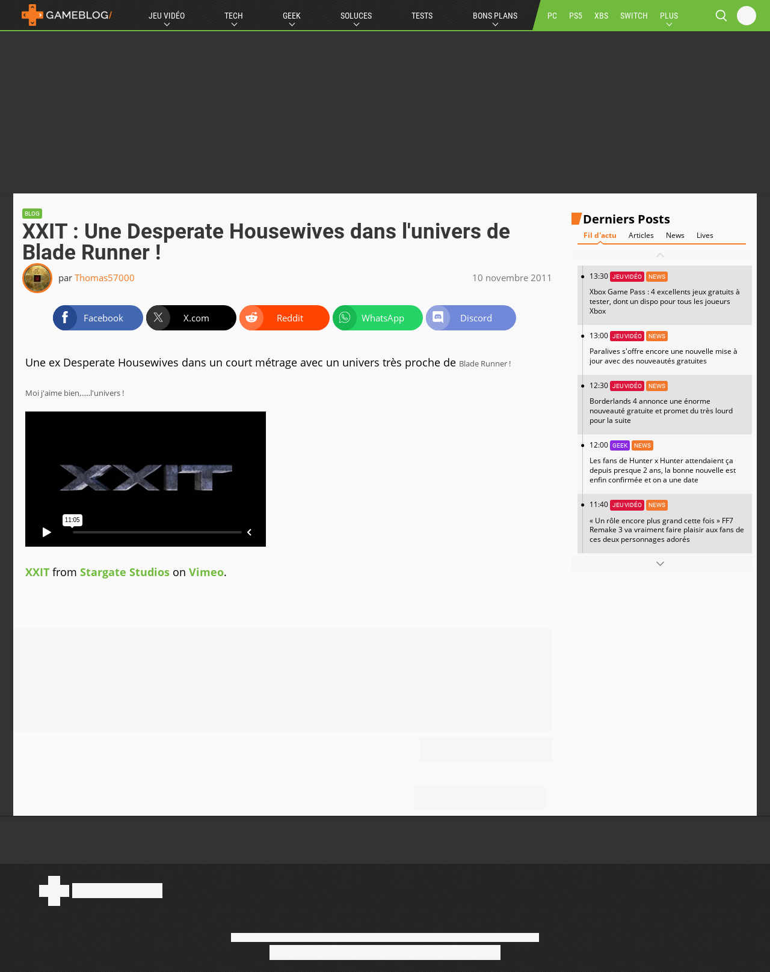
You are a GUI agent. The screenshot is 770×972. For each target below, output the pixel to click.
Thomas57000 (105, 278)
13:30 (668, 293)
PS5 (575, 15)
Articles (641, 235)
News (675, 235)
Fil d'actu (600, 235)
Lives (705, 235)
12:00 (668, 462)
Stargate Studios (125, 572)
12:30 (668, 402)
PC (552, 15)
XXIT (37, 572)
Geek (292, 15)
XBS (601, 15)
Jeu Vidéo (167, 15)
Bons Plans (495, 15)
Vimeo (206, 572)
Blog (32, 213)
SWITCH (634, 15)
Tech (233, 15)
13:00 (668, 348)
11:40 (668, 521)
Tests (422, 15)
